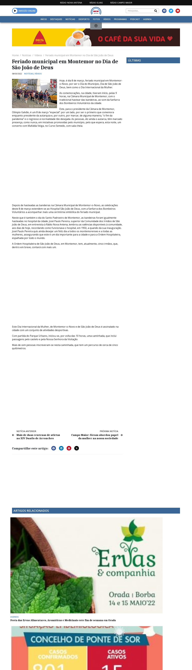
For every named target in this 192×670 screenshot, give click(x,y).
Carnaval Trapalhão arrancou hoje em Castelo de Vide (159, 550)
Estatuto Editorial (79, 664)
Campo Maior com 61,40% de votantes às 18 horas (72, 593)
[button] (53, 447)
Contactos (128, 664)
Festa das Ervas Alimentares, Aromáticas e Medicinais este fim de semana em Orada (30, 551)
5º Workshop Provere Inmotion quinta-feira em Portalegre (28, 594)
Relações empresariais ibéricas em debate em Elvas (116, 550)
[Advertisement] (67, 479)
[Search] (156, 11)
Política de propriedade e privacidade (154, 664)
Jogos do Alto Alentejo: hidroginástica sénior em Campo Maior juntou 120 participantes (113, 639)
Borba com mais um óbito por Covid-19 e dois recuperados (159, 636)
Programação (109, 664)
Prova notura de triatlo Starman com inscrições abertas (27, 637)
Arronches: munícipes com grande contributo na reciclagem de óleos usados (158, 594)
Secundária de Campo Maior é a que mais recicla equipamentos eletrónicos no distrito (74, 637)
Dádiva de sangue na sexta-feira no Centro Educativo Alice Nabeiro (117, 594)
